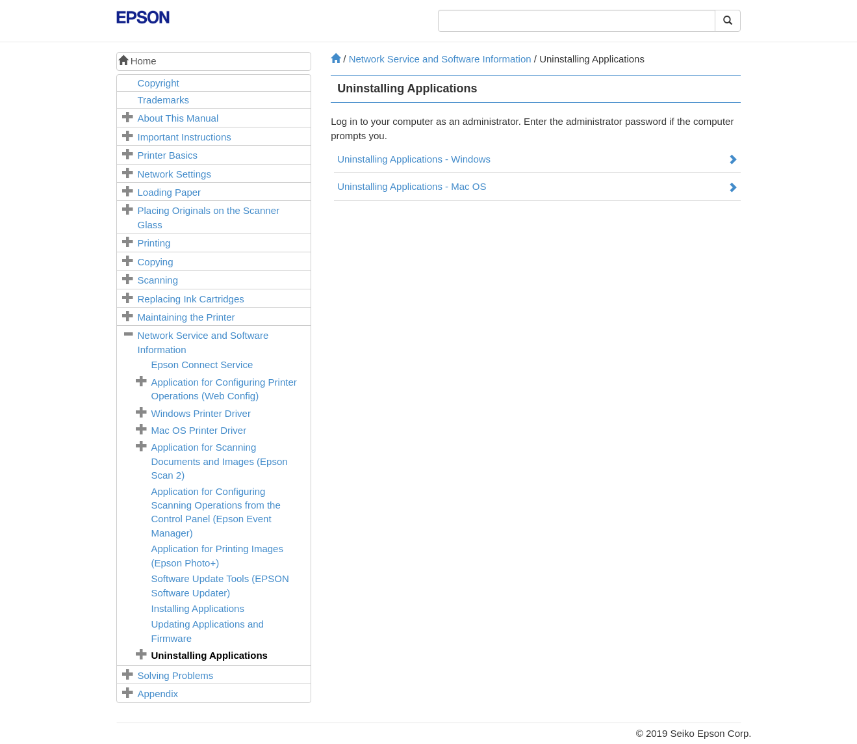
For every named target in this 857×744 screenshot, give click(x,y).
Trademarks (163, 99)
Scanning (158, 280)
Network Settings (174, 173)
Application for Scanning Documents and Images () (219, 461)
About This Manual (178, 118)
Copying (155, 261)
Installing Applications (197, 608)
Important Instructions (184, 136)
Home (137, 60)
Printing (154, 242)
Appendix (158, 693)
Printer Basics (168, 155)
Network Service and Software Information (440, 58)
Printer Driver (201, 413)
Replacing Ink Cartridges (191, 298)
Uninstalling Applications (209, 655)
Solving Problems (176, 675)
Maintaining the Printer (186, 317)
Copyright (158, 82)
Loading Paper (169, 192)
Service (202, 364)
